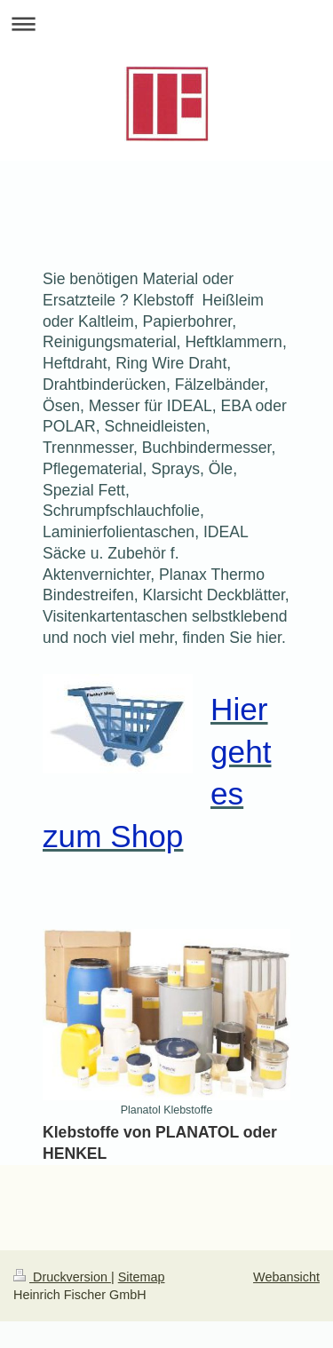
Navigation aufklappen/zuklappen (166, 23)
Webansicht (286, 1277)
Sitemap (141, 1277)
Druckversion (62, 1277)
